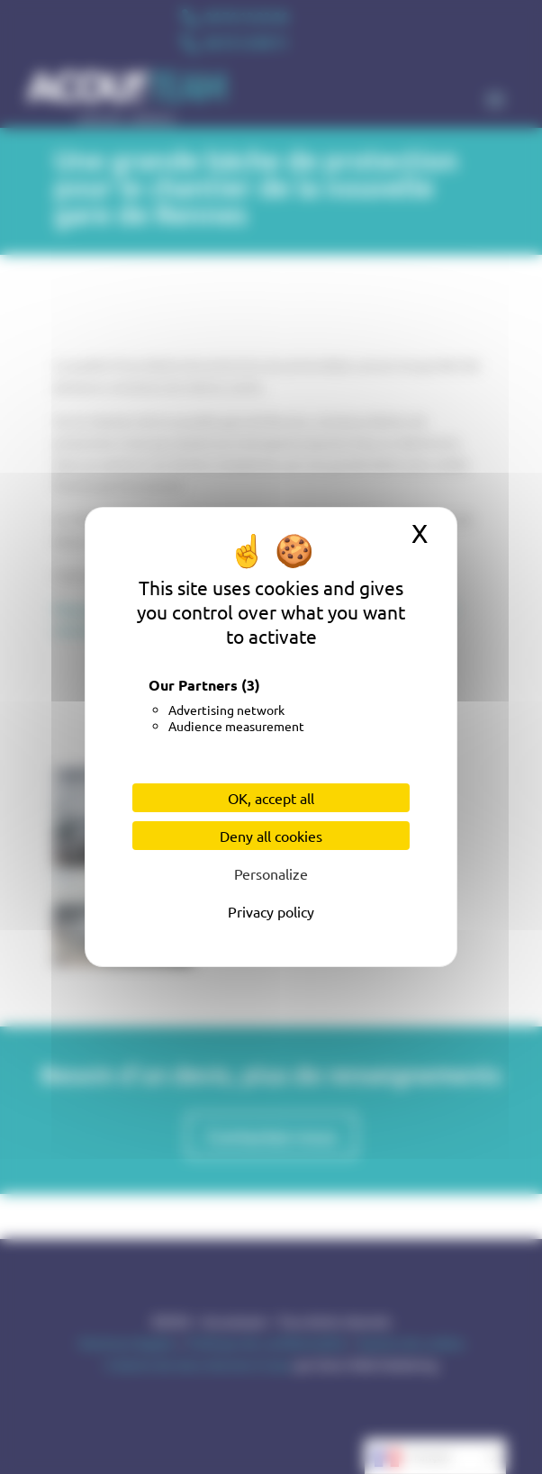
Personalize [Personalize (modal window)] (271, 873)
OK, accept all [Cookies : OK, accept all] (271, 798)
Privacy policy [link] (271, 911)
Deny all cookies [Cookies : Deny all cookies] (271, 836)
